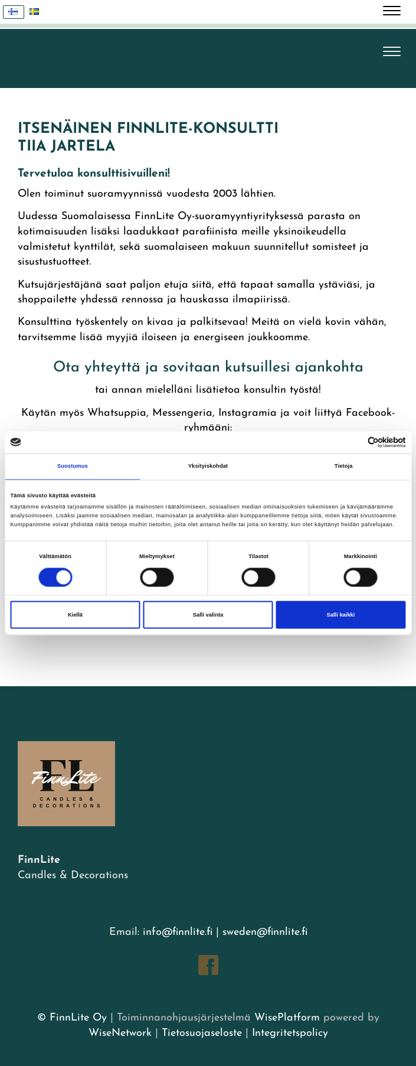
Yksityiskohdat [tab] (208, 467)
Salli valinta (208, 615)
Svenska (37, 12)
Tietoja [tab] (344, 467)
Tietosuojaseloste (202, 1033)
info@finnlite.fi (177, 932)
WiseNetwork (120, 1033)
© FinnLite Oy (72, 1017)
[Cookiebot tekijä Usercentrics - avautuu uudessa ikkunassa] (354, 442)
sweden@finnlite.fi (264, 932)
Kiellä (75, 615)
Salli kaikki (341, 615)
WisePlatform (287, 1017)
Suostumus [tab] (72, 467)
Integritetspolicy (288, 1033)
